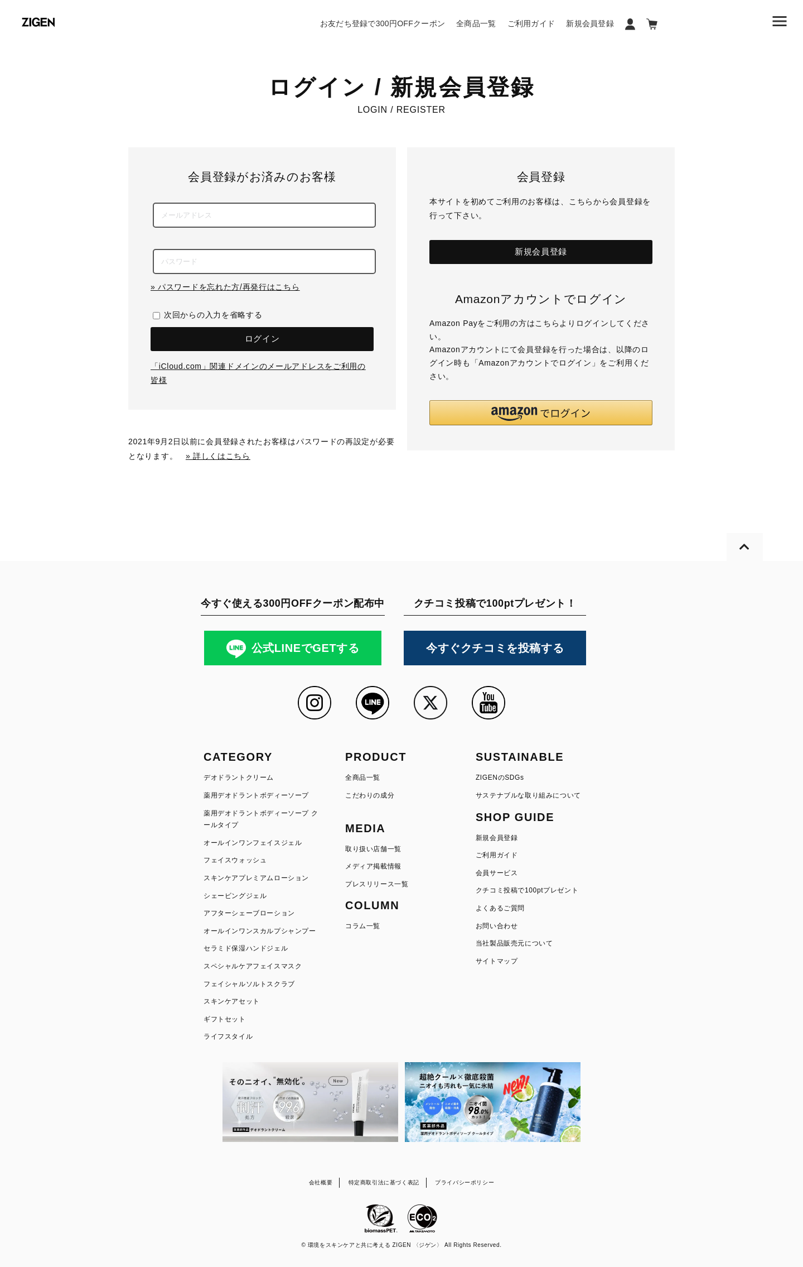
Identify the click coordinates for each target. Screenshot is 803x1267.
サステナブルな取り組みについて (528, 795)
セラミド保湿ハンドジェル (246, 948)
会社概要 (320, 1182)
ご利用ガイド (531, 23)
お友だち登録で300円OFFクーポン (382, 23)
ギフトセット (225, 1019)
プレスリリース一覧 (376, 884)
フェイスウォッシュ (235, 860)
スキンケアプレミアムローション (256, 878)
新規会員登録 (590, 23)
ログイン (262, 338)
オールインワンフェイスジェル (253, 843)
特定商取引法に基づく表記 (384, 1182)
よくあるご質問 (500, 908)
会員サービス (497, 873)
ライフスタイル (228, 1036)
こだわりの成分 (369, 795)
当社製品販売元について (514, 943)
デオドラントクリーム (239, 777)
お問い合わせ (497, 926)
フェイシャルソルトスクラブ (249, 984)
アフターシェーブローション (249, 913)
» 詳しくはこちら (218, 456)
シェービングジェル (235, 896)
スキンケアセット (232, 1001)
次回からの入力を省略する (213, 314)
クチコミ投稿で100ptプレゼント (527, 890)
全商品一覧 (476, 23)
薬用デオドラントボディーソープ (256, 795)
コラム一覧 (362, 926)
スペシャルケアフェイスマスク (253, 966)
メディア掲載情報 (373, 866)
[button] (540, 412)
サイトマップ (497, 961)
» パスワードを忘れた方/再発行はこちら (225, 286)
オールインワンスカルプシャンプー (260, 931)
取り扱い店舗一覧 (373, 849)
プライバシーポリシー (464, 1182)
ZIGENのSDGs (500, 777)
